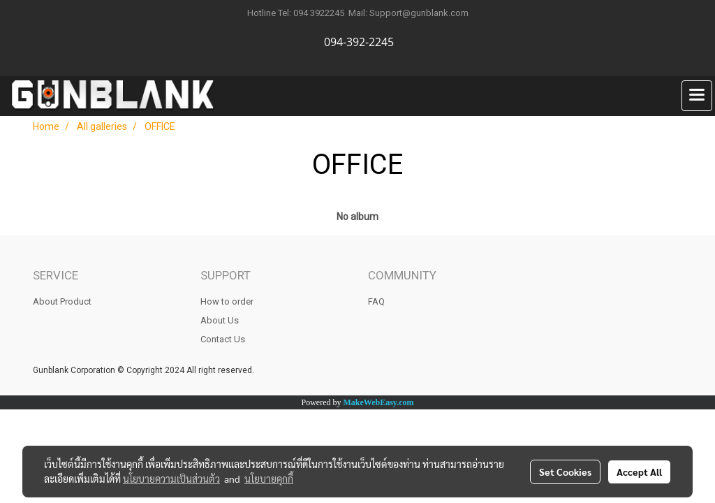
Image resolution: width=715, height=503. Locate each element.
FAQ (376, 301)
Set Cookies (565, 471)
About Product (62, 301)
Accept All (639, 471)
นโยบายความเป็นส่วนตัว (171, 478)
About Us (219, 320)
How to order (226, 301)
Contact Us (222, 339)
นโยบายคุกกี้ (268, 478)
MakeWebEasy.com (379, 402)
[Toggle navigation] (696, 95)
